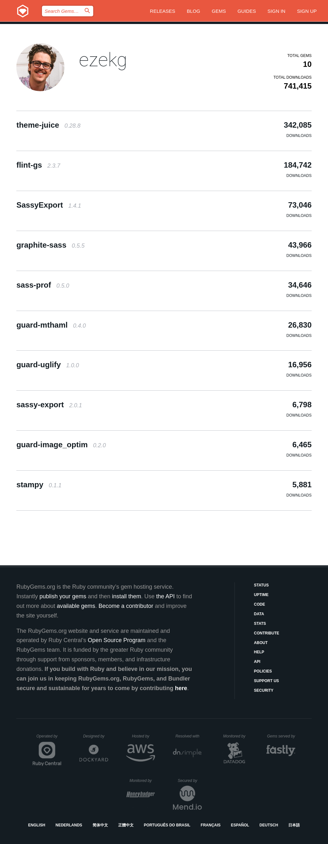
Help (259, 652)
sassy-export (49, 404)
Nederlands (68, 825)
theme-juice (48, 125)
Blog (193, 11)
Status (261, 585)
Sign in (276, 11)
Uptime (261, 595)
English (36, 825)
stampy (39, 484)
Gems (219, 11)
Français (211, 825)
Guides (246, 11)
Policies (263, 671)
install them (126, 596)
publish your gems (62, 596)
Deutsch (268, 825)
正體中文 (126, 825)
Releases (162, 11)
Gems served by (281, 736)
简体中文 (100, 825)
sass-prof (42, 285)
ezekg (103, 59)
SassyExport (48, 205)
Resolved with (189, 736)
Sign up (307, 11)
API (257, 661)
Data (259, 614)
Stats (260, 623)
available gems (76, 606)
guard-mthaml (51, 325)
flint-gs (38, 165)
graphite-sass (50, 245)
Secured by (190, 780)
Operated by (49, 738)
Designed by (95, 736)
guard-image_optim (61, 444)
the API (165, 596)
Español (240, 825)
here (181, 688)
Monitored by (236, 736)
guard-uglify (47, 364)
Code (259, 604)
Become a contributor (125, 606)
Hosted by (143, 736)
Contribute (266, 633)
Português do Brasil (167, 825)
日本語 (294, 825)
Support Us (266, 681)
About (261, 643)
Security (264, 690)
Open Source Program (116, 640)
